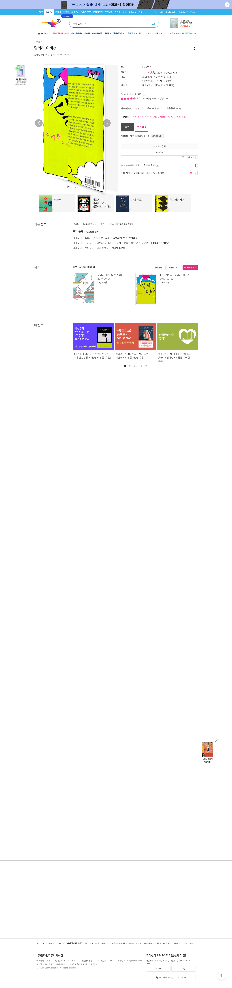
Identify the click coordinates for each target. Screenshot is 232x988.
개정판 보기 (157, 136)
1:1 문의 (158, 968)
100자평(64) (149, 98)
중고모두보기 (190, 157)
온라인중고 (98, 12)
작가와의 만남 (145, 33)
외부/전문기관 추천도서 (109, 242)
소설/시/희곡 (91, 237)
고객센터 (182, 12)
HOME (40, 12)
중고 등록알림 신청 (131, 165)
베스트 (87, 33)
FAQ (183, 968)
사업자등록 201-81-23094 (64, 960)
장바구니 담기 (190, 267)
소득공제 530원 (175, 108)
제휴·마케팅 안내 (119, 943)
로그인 (156, 12)
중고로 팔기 (151, 165)
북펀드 (158, 33)
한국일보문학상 (120, 248)
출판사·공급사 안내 (152, 943)
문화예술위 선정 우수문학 (137, 242)
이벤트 (107, 33)
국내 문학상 (103, 248)
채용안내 (50, 943)
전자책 (58, 12)
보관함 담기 (174, 267)
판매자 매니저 (135, 943)
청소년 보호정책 (92, 943)
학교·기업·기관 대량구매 (185, 943)
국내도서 (49, 12)
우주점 (118, 12)
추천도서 (132, 33)
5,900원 (159, 152)
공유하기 (193, 48)
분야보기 (45, 33)
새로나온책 (97, 33)
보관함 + (141, 127)
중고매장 (109, 12)
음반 (125, 12)
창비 (53, 54)
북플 (172, 33)
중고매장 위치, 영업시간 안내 (172, 977)
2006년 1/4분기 (161, 242)
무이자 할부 (154, 108)
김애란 (37, 54)
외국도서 (75, 12)
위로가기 (221, 976)
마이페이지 (172, 12)
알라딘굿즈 (86, 12)
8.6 (139, 98)
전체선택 (158, 267)
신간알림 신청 (92, 231)
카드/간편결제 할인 (132, 108)
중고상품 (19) (159, 146)
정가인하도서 (118, 33)
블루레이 (132, 12)
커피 (141, 12)
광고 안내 (167, 943)
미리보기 (74, 187)
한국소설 (105, 237)
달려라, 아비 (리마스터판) (111, 274)
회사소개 (40, 943)
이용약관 (61, 943)
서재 (178, 33)
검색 (153, 23)
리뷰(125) (163, 98)
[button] (125, 366)
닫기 (227, 4)
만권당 (66, 12)
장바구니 (191, 12)
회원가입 (163, 12)
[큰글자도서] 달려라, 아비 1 (174, 274)
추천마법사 (76, 33)
